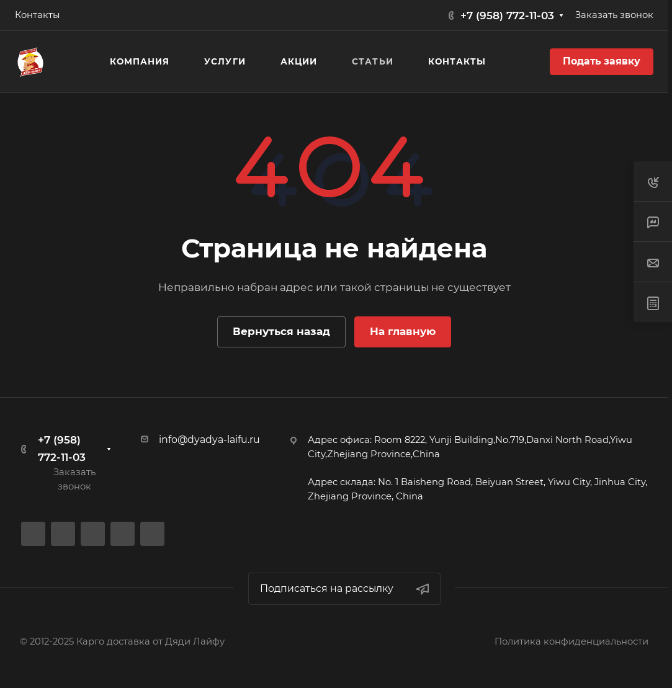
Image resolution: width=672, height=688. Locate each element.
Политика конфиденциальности (571, 641)
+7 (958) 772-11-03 (507, 15)
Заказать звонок (614, 14)
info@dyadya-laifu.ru (209, 439)
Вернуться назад (281, 331)
